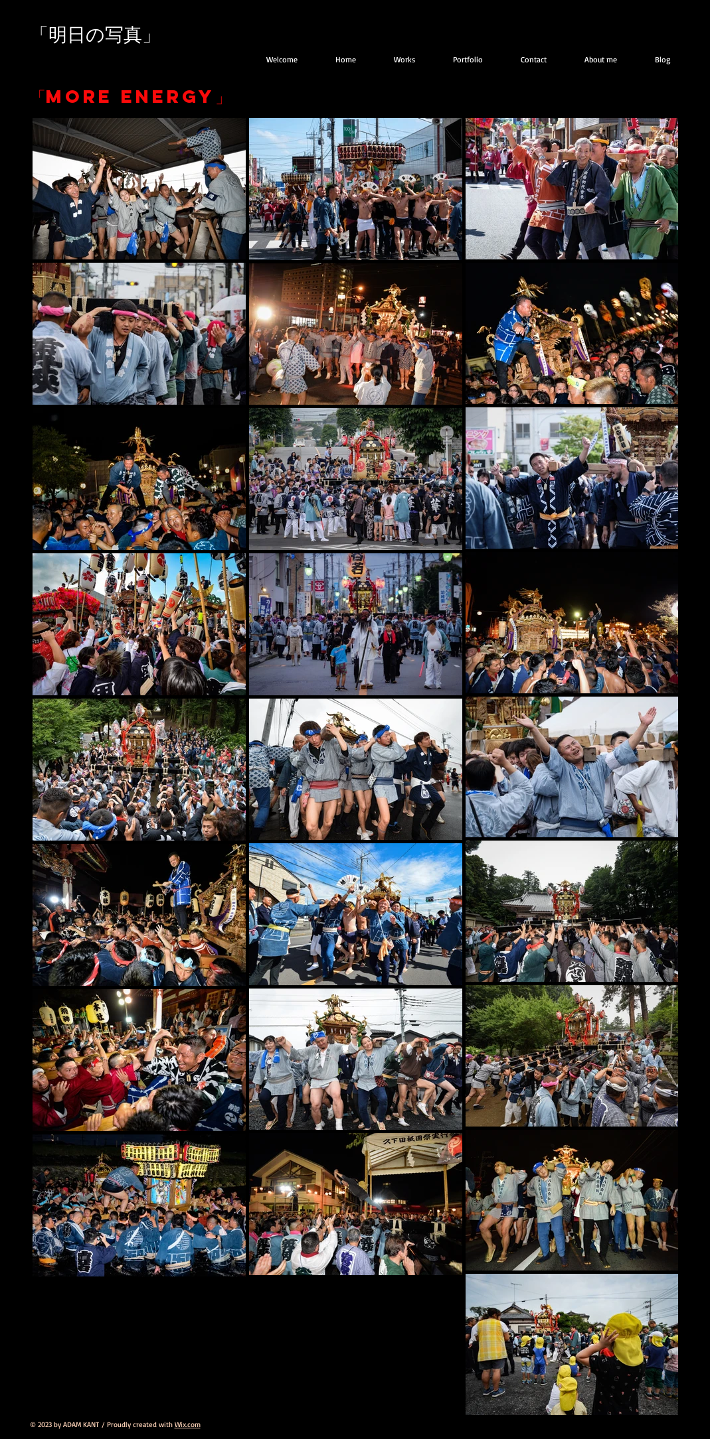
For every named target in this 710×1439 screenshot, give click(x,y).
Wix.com (188, 1424)
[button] (460, 59)
